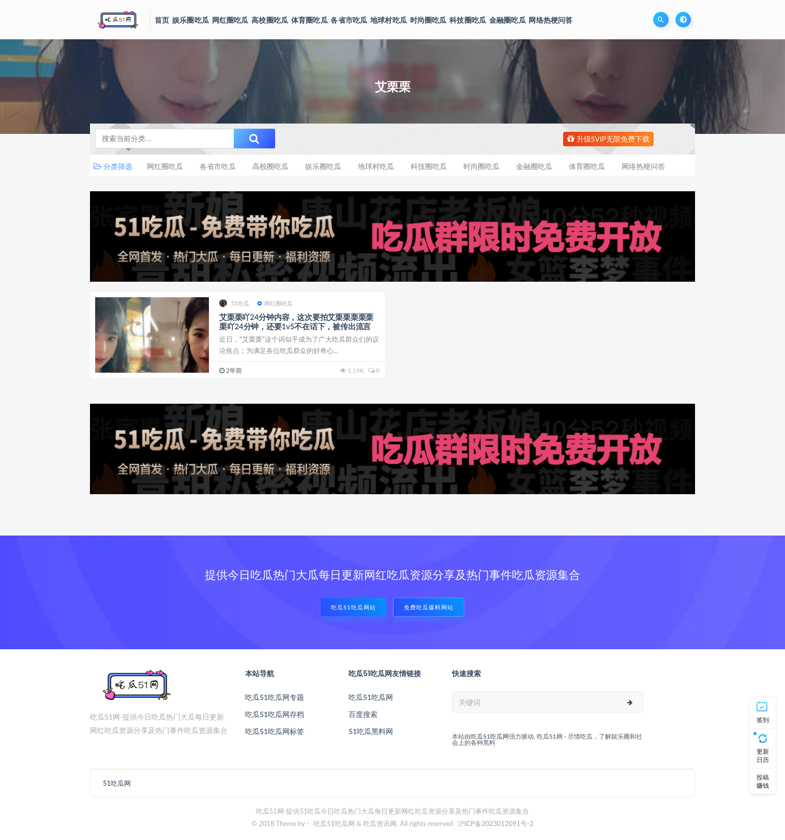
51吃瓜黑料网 (371, 731)
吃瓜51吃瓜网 (371, 697)
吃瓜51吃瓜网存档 (274, 714)
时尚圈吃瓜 (481, 166)
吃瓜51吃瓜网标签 (274, 731)
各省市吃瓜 (218, 166)
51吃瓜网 (117, 783)
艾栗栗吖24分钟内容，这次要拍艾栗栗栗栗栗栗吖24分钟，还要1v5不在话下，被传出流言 (296, 321)
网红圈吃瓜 (165, 166)
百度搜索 (363, 714)
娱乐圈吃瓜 (323, 166)
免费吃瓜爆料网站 (429, 607)
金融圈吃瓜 (534, 166)
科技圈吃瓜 (429, 166)
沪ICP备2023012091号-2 (496, 823)
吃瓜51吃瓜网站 (353, 607)
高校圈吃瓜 (270, 166)
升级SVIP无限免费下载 (608, 138)
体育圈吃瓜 (587, 166)
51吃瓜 (234, 303)
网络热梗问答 (643, 166)
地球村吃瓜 (376, 166)
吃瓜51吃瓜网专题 (274, 697)
